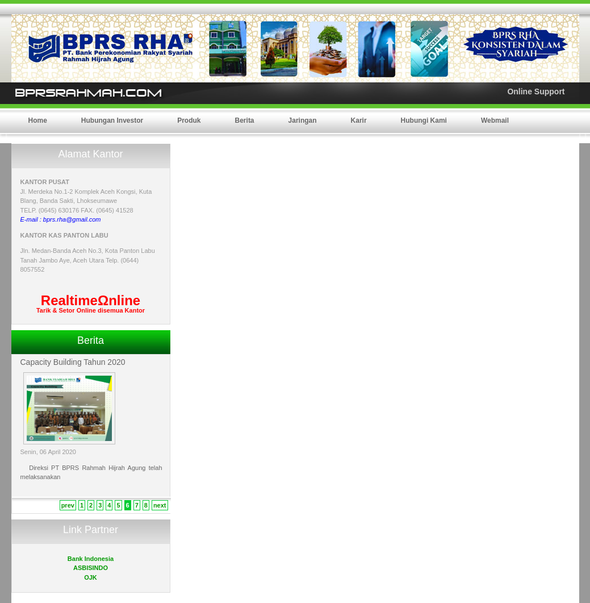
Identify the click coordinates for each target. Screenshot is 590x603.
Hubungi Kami (424, 120)
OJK (90, 577)
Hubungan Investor (112, 120)
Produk (188, 120)
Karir (359, 120)
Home (37, 120)
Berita (244, 120)
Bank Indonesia (91, 558)
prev (67, 505)
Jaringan (302, 120)
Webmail (495, 120)
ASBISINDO (90, 567)
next (159, 505)
